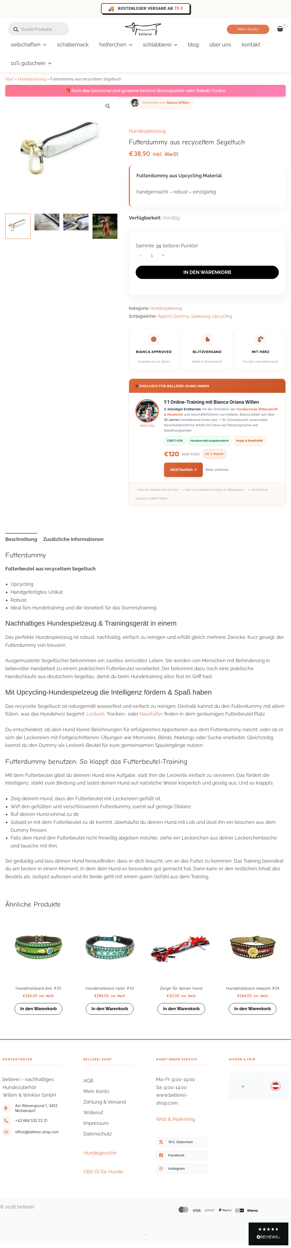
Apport (164, 316)
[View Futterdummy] (47, 222)
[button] (248, 29)
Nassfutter (151, 714)
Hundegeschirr (100, 1160)
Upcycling (222, 316)
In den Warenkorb (207, 272)
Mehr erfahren (217, 470)
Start (9, 79)
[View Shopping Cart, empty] (280, 29)
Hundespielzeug (32, 79)
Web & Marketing (175, 1126)
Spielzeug (200, 316)
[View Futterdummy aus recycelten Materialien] (17, 226)
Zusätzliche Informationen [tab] (73, 539)
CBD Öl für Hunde (103, 1179)
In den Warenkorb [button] (38, 1010)
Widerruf (93, 1119)
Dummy (181, 316)
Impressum (96, 1130)
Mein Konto (96, 1098)
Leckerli (95, 714)
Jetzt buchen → (183, 470)
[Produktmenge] (152, 255)
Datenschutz (97, 1141)
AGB (88, 1088)
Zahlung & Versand (104, 1109)
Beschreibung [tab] (21, 539)
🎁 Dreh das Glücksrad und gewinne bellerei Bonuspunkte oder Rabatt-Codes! (145, 90)
